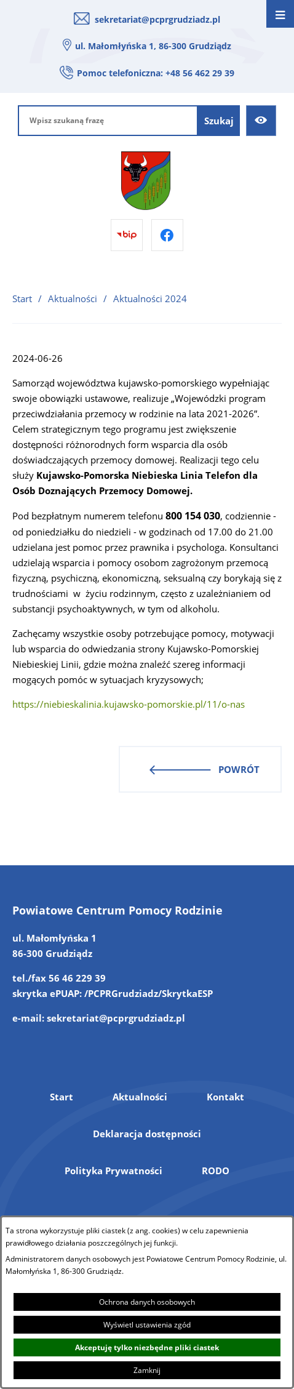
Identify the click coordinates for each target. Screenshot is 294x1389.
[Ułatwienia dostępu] (261, 120)
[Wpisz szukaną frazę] (108, 120)
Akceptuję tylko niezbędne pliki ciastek (147, 1347)
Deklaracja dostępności (147, 1133)
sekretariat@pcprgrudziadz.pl (157, 19)
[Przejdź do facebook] (167, 235)
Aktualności (72, 298)
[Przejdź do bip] (126, 235)
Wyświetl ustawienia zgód (147, 1324)
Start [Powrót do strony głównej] (22, 298)
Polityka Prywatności (113, 1170)
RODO (215, 1170)
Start (61, 1097)
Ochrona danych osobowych (147, 1302)
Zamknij (147, 1370)
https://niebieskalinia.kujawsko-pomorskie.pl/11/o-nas (128, 704)
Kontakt (225, 1097)
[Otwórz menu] (280, 14)
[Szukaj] (219, 120)
